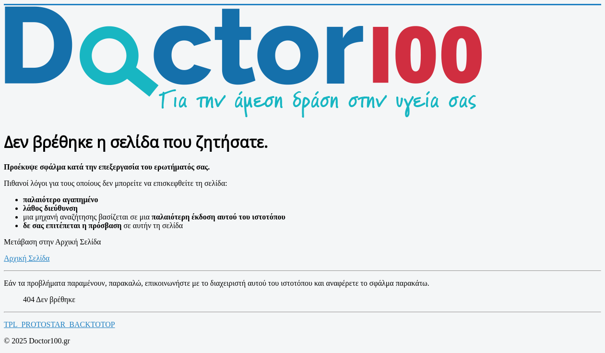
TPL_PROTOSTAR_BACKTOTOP (59, 324)
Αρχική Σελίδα (26, 258)
